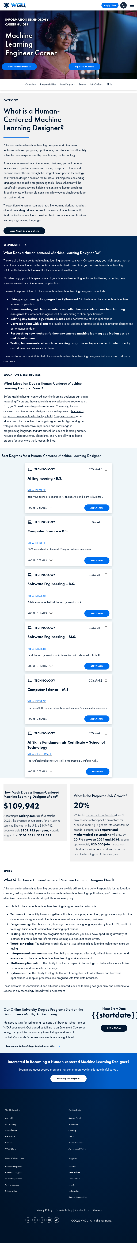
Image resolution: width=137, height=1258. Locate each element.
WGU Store (10, 1147)
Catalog (72, 1129)
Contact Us (82, 1209)
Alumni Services (75, 1141)
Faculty (71, 1183)
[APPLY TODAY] (114, 1027)
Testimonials (73, 1189)
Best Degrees (67, 84)
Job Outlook (96, 84)
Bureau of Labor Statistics (100, 814)
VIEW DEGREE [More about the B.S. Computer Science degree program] (37, 543)
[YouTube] (49, 1219)
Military (71, 1165)
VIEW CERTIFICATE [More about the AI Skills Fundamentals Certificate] (40, 753)
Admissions (73, 1123)
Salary (82, 84)
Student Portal (74, 1117)
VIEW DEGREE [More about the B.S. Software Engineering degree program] (37, 595)
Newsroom (10, 1135)
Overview (30, 84)
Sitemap (96, 1209)
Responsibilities (48, 84)
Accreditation (11, 1129)
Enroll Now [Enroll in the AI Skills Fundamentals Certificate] (97, 770)
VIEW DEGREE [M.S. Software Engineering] (37, 648)
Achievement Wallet (77, 1147)
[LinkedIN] (28, 1219)
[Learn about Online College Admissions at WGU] (33, 1045)
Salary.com (27, 814)
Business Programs (13, 1165)
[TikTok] (56, 1219)
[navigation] (132, 5)
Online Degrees (12, 1183)
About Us (9, 1117)
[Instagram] (42, 1219)
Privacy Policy (44, 1209)
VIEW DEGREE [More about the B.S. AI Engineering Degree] (37, 490)
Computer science (64, 416)
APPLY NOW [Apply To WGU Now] (96, 507)
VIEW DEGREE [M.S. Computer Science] (37, 700)
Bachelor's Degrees (13, 1171)
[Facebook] (35, 1219)
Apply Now (110, 5)
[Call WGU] (123, 5)
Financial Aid (74, 1177)
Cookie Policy (63, 1209)
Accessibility (10, 1123)
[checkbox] (106, 469)
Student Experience (13, 1177)
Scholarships (11, 1189)
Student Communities (77, 1195)
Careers (8, 1141)
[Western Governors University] (15, 5)
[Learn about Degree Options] (24, 230)
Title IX (71, 1135)
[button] (40, 507)
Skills (109, 84)
